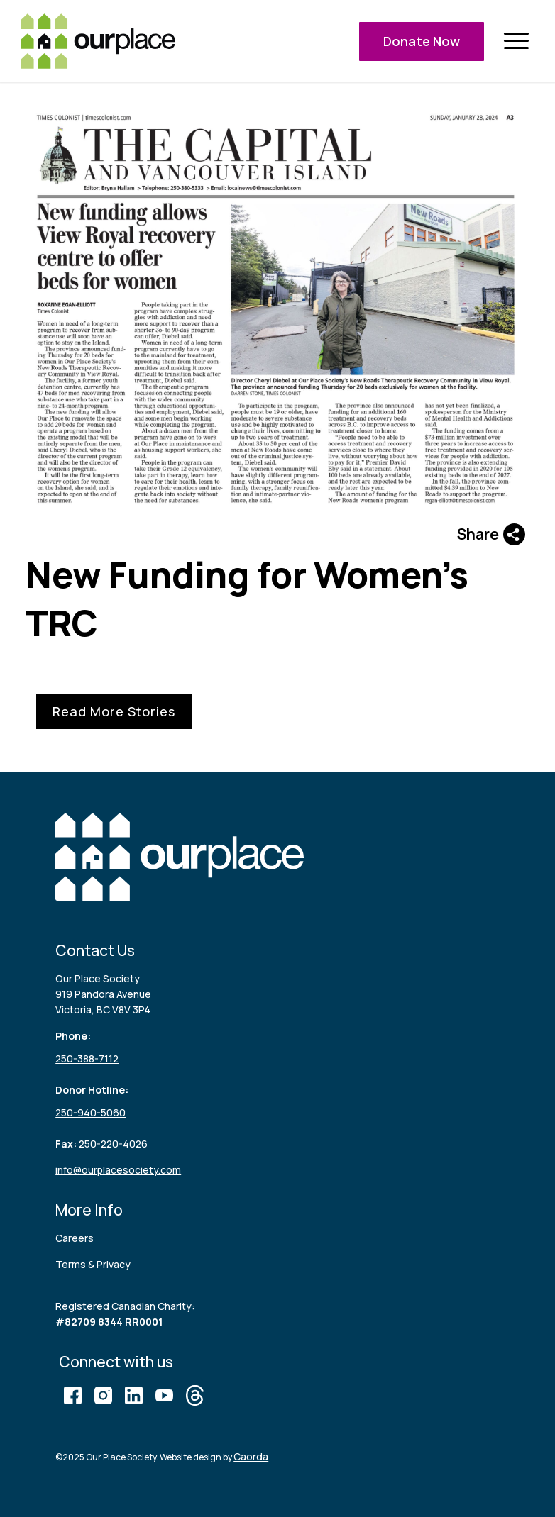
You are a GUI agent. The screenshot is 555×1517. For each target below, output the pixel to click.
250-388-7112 (87, 1058)
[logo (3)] (98, 41)
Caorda (250, 1456)
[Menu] (516, 41)
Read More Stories (114, 711)
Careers (74, 1238)
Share (491, 534)
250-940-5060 (90, 1112)
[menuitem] (516, 41)
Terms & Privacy (93, 1264)
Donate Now (421, 41)
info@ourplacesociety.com (118, 1170)
